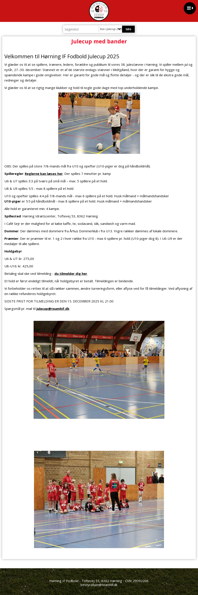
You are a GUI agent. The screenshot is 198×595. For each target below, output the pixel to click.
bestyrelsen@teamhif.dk (99, 585)
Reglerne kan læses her (44, 173)
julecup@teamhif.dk (52, 308)
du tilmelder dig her (70, 273)
